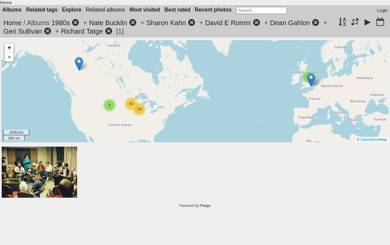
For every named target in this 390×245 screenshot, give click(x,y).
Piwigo (205, 205)
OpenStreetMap (373, 139)
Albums (12, 10)
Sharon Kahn (166, 23)
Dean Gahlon (290, 23)
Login (382, 10)
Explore (71, 10)
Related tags (42, 10)
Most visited (144, 10)
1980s (60, 23)
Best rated (177, 10)
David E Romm (228, 23)
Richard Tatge (82, 31)
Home (6, 2)
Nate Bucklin (108, 23)
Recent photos (213, 10)
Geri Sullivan (22, 31)
